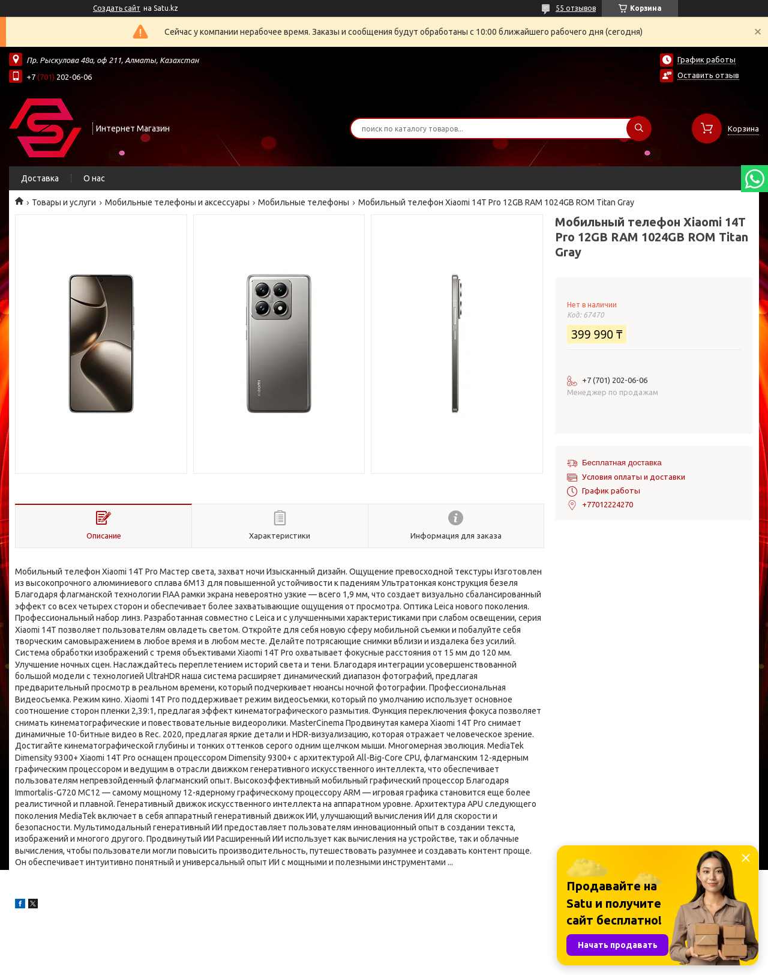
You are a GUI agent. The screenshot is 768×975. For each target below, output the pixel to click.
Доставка (40, 178)
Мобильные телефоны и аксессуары (177, 202)
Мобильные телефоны (303, 202)
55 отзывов (576, 8)
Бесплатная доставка (622, 462)
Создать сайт (116, 8)
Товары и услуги (64, 202)
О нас (94, 178)
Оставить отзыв (708, 75)
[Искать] (639, 128)
